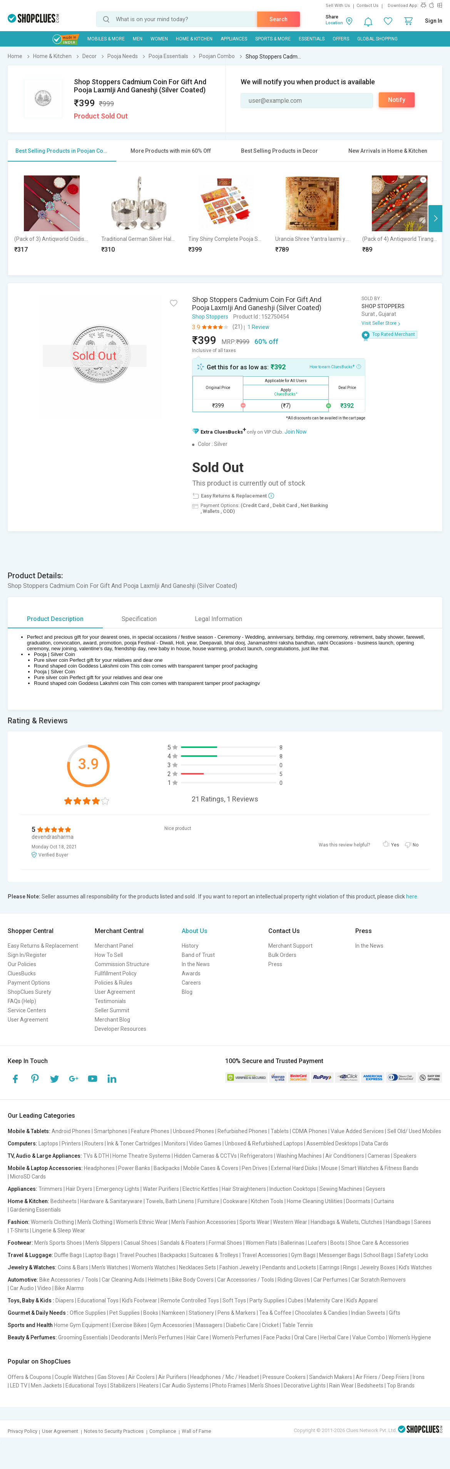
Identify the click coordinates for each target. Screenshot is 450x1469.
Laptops (48, 1143)
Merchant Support (290, 946)
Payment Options (29, 983)
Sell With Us (338, 5)
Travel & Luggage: (30, 1255)
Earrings (330, 1267)
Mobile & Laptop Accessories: (45, 1168)
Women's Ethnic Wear (142, 1222)
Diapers (64, 1300)
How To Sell (109, 955)
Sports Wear (254, 1222)
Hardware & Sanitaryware (111, 1201)
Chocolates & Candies (321, 1313)
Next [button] (435, 218)
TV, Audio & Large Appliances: (45, 1156)
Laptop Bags (100, 1255)
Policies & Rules (113, 983)
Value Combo (368, 1337)
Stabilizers (123, 1385)
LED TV (18, 1385)
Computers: (22, 1143)
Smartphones (110, 1131)
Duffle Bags (68, 1255)
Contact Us (367, 5)
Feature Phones (150, 1131)
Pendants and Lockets (289, 1267)
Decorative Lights (305, 1385)
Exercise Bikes (129, 1325)
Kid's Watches (415, 1267)
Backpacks (167, 1168)
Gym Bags (303, 1255)
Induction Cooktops (292, 1189)
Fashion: (19, 1222)
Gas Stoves (111, 1377)
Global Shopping (377, 39)
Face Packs (277, 1337)
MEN (137, 39)
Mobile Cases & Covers (210, 1168)
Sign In (433, 21)
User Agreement (28, 1020)
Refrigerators (256, 1156)
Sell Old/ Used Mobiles (414, 1131)
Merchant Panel (114, 946)
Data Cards (374, 1143)
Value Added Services (357, 1131)
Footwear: (20, 1243)
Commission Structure (122, 964)
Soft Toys (234, 1300)
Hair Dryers (79, 1189)
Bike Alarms (69, 1288)
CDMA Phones (309, 1131)
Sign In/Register (27, 955)
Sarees (422, 1222)
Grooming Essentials (83, 1337)
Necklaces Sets (197, 1267)
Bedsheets (63, 1201)
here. (412, 896)
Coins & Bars (73, 1267)
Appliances (234, 39)
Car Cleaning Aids (123, 1280)
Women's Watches (153, 1267)
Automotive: (23, 1280)
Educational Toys (98, 1300)
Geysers (375, 1189)
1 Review (258, 327)
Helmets (158, 1280)
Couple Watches (74, 1377)
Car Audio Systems (185, 1385)
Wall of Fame (196, 1431)
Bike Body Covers (193, 1280)
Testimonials (110, 1001)
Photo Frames (229, 1385)
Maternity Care (325, 1300)
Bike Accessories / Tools (68, 1280)
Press (275, 964)
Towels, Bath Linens (170, 1201)
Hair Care (197, 1337)
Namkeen (173, 1313)
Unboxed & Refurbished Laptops (264, 1143)
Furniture (208, 1201)
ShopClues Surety (29, 992)
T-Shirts (19, 1230)
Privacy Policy (22, 1431)
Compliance (162, 1431)
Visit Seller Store (378, 323)
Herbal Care (334, 1337)
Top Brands (401, 1385)
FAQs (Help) (22, 1001)
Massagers (209, 1325)
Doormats (358, 1201)
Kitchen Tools (267, 1201)
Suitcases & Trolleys (214, 1255)
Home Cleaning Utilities (315, 1201)
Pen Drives (255, 1168)
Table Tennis (297, 1325)
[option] (51, 218)
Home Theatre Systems (141, 1156)
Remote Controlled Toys (190, 1300)
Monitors (175, 1143)
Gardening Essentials (35, 1210)
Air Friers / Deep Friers (382, 1377)
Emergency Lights (117, 1189)
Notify (396, 99)
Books (150, 1313)
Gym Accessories (171, 1325)
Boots (337, 1243)
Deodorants (125, 1337)
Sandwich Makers (330, 1377)
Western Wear (290, 1222)
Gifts (394, 1313)
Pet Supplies (124, 1313)
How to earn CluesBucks (335, 366)
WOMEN (159, 39)
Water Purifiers (161, 1189)
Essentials (312, 39)
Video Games (205, 1143)
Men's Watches (110, 1267)
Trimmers (50, 1189)
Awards (191, 973)
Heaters (149, 1385)
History (190, 946)
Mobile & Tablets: (29, 1131)
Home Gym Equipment (81, 1325)
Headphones (99, 1168)
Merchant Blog (112, 1020)
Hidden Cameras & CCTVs (205, 1156)
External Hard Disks (294, 1168)
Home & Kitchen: (28, 1201)
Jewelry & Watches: (32, 1267)
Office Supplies (88, 1313)
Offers (341, 39)
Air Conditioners (344, 1156)
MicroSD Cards (28, 1177)
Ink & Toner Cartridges (134, 1143)
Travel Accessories (265, 1255)
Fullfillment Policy (116, 973)
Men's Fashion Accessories (203, 1222)
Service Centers (27, 1010)
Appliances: (22, 1189)
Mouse (329, 1168)
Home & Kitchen (194, 39)
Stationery (201, 1313)
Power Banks (134, 1168)
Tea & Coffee (275, 1313)
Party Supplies (266, 1300)
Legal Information (218, 619)
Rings (349, 1267)
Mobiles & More (106, 39)
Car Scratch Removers (378, 1280)
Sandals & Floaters (182, 1243)
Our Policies (22, 964)
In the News (196, 964)
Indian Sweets (368, 1313)
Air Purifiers (172, 1377)
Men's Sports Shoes (58, 1243)
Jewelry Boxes (377, 1267)
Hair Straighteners (244, 1189)
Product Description (55, 619)
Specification (139, 619)
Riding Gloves (294, 1280)
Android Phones (71, 1131)
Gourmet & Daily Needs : (38, 1313)
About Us (194, 931)
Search (278, 19)
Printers (71, 1143)
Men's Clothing (94, 1222)
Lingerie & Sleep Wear (58, 1230)
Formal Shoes (225, 1243)
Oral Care (305, 1337)
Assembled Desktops (332, 1143)
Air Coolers (141, 1377)
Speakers (405, 1156)
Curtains (384, 1201)
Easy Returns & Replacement (43, 946)
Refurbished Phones (242, 1131)
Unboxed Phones (193, 1131)
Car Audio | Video (30, 1288)
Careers (191, 983)
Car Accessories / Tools (245, 1280)
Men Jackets (46, 1385)
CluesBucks (22, 973)
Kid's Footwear (139, 1300)
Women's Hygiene (409, 1337)
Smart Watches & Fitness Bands (379, 1168)
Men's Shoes (265, 1385)
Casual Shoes (140, 1243)
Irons (419, 1377)
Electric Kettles (200, 1189)
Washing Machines (299, 1156)
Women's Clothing (52, 1222)
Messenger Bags (339, 1255)
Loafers (317, 1243)
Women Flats (261, 1243)
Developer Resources (120, 1029)
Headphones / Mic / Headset (224, 1377)
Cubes (295, 1300)
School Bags (378, 1255)
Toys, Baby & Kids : (31, 1300)
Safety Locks (412, 1255)
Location (334, 22)
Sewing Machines (341, 1189)
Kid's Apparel (362, 1300)
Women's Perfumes (236, 1337)
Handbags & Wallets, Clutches (346, 1222)
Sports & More (273, 39)
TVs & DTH (96, 1156)
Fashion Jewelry (239, 1267)
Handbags (398, 1222)
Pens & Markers (236, 1313)
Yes (395, 845)
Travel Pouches (138, 1255)
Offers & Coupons (29, 1377)
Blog (187, 992)
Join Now (295, 432)
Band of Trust (198, 955)
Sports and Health (30, 1325)
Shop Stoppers (210, 317)
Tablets (280, 1131)
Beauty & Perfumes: (32, 1337)
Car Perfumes (330, 1280)
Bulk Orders (282, 955)
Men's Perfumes (163, 1337)
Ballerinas (292, 1243)
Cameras (379, 1156)
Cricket (270, 1325)
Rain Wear (341, 1385)
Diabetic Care (242, 1325)
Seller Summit (112, 1010)
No (415, 845)
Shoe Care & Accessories (378, 1243)
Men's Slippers (102, 1243)
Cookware (235, 1201)
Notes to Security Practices (114, 1431)
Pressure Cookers (284, 1377)
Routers (94, 1143)
